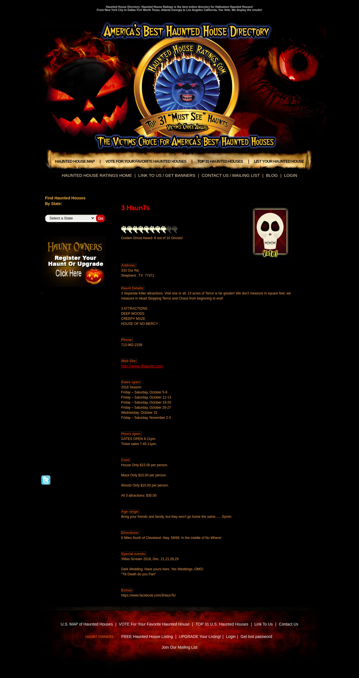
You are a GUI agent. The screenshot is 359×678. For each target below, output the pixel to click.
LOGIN (290, 175)
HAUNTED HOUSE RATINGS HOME (97, 175)
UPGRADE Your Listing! (200, 636)
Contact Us (288, 624)
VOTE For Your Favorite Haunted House (154, 624)
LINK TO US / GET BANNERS (166, 175)
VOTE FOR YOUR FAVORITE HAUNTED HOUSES (145, 161)
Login (230, 636)
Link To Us (263, 624)
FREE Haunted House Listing (147, 636)
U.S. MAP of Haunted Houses (87, 624)
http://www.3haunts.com (142, 366)
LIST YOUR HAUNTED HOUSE (279, 161)
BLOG (272, 175)
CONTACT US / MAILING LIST (231, 175)
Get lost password (256, 636)
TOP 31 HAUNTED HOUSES (220, 161)
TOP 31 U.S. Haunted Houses (223, 624)
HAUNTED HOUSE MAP (74, 161)
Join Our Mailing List (179, 647)
